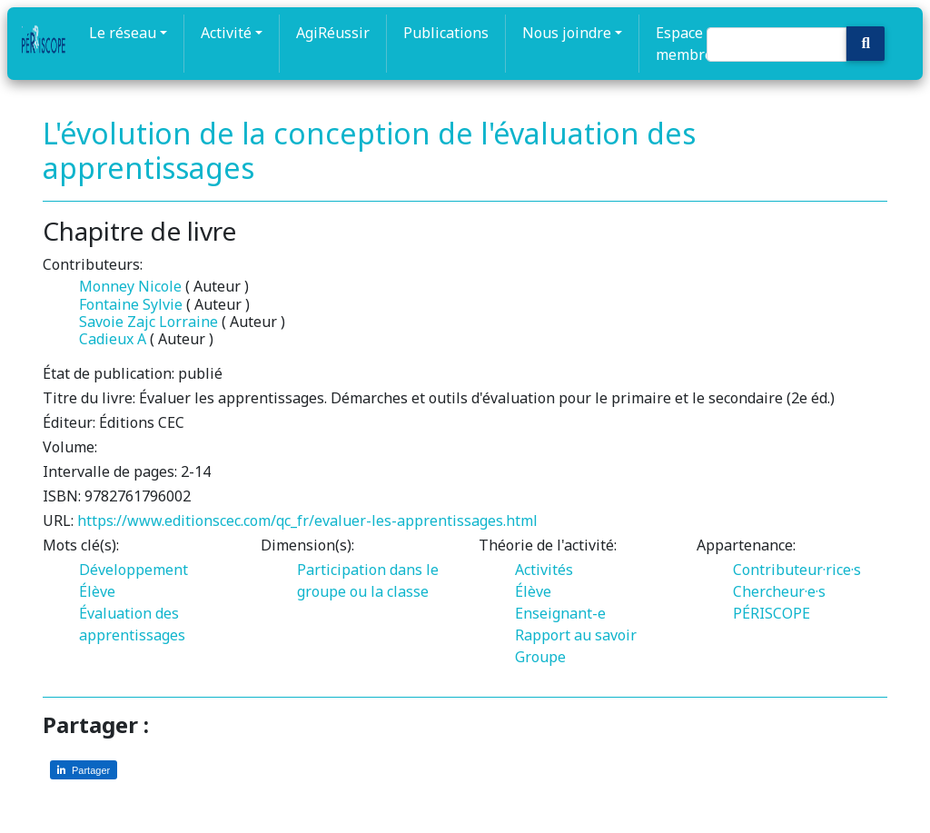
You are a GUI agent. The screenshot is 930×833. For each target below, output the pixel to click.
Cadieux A (112, 339)
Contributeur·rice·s (797, 570)
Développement (133, 570)
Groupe (540, 657)
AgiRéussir (333, 33)
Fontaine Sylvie (131, 304)
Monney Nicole (130, 286)
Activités (544, 570)
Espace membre (684, 43)
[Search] (776, 44)
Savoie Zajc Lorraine (150, 322)
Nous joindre (566, 33)
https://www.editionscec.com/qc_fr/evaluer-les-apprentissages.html (307, 521)
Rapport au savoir (576, 635)
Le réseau (122, 33)
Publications (446, 33)
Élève (97, 591)
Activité (226, 33)
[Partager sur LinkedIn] (83, 769)
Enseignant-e (560, 613)
